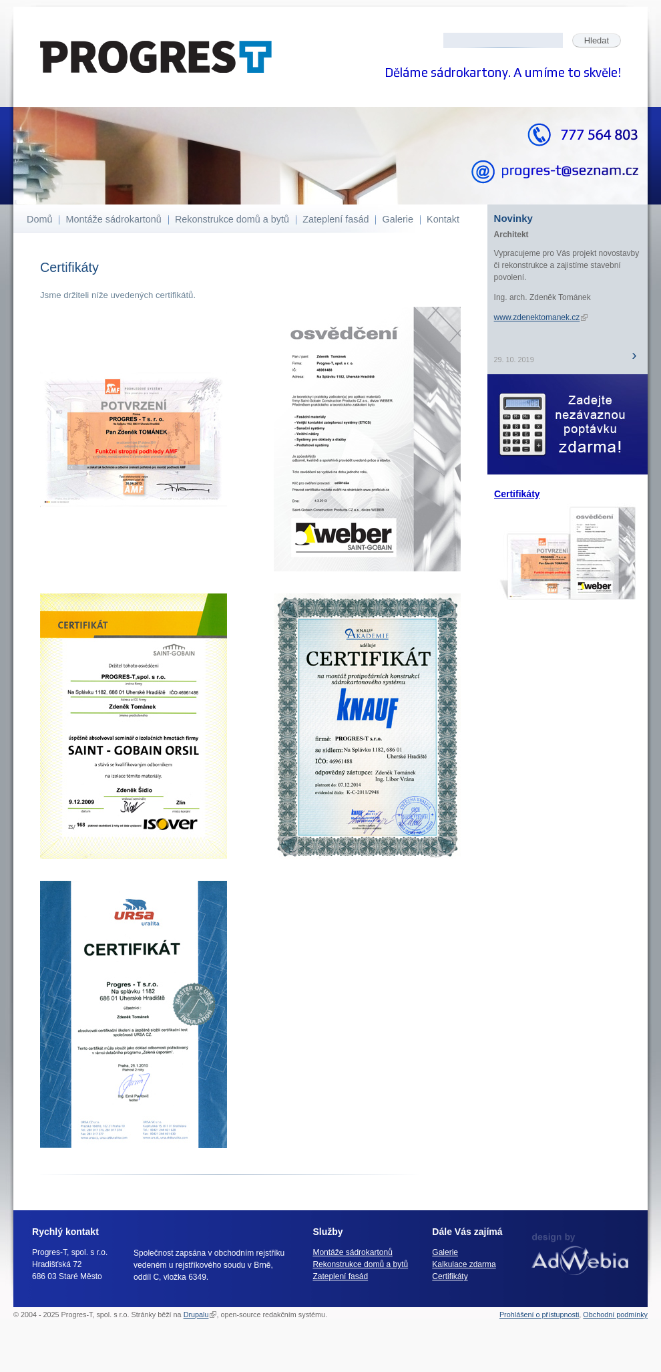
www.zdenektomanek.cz (541, 317)
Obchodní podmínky (615, 1315)
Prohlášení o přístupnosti (539, 1315)
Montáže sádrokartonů (114, 219)
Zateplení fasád (335, 219)
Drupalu (200, 1315)
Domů (39, 219)
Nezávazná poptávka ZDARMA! (567, 424)
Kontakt (443, 219)
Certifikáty (517, 494)
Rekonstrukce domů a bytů (232, 219)
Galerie (398, 219)
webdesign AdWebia (580, 1254)
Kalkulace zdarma (463, 1264)
